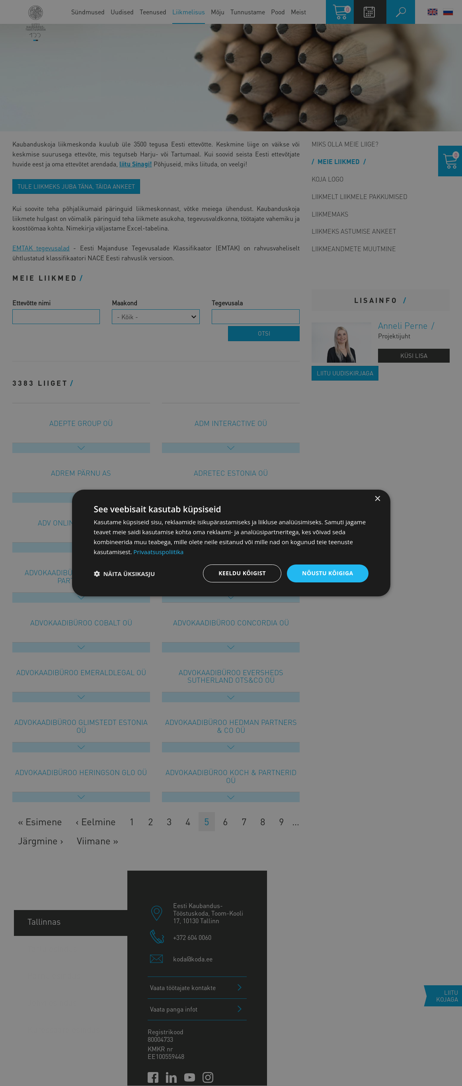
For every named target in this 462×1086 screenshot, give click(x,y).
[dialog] (231, 543)
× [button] (377, 499)
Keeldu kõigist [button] (242, 573)
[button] (124, 573)
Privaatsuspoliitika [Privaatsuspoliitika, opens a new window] (158, 552)
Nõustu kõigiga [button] (327, 573)
